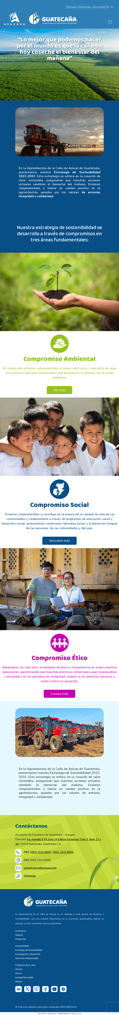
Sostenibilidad (22, 945)
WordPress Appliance (47, 1013)
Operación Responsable (26, 958)
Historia (19, 935)
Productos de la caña (25, 965)
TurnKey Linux (75, 1013)
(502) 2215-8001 (63, 852)
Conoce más (59, 694)
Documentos (100, 6)
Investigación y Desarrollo (27, 954)
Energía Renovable (24, 977)
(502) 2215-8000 (40, 852)
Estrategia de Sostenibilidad (28, 950)
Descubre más (59, 541)
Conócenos (20, 930)
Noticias (71, 6)
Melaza (18, 981)
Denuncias (84, 6)
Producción (20, 939)
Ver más (59, 390)
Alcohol (18, 969)
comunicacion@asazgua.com (40, 868)
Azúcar (18, 973)
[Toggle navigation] (110, 21)
